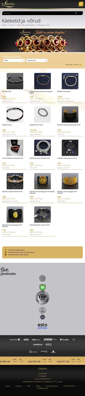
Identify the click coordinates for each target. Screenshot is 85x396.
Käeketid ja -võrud (44, 25)
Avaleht (4, 25)
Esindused (43, 373)
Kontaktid (42, 376)
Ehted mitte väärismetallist (26, 25)
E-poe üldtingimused (42, 379)
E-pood (12, 25)
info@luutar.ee (42, 388)
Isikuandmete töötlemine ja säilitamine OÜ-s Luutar (42, 381)
